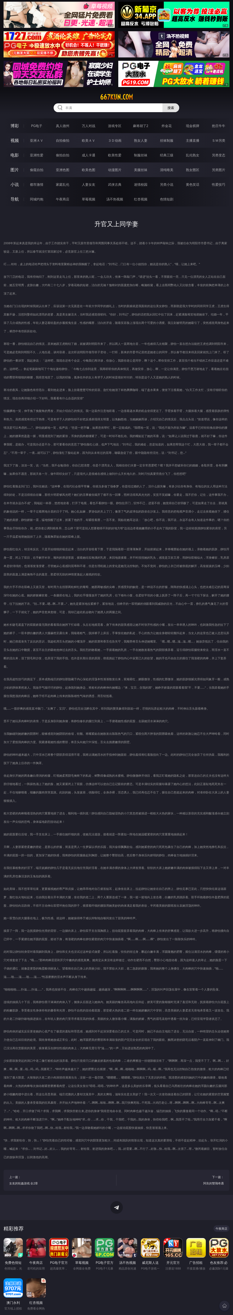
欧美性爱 (114, 155)
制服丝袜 (140, 155)
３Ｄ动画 (114, 140)
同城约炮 (36, 199)
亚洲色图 (62, 169)
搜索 (170, 107)
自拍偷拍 (62, 140)
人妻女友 (88, 184)
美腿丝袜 (140, 169)
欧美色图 (88, 169)
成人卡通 (88, 155)
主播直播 (192, 140)
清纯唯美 (166, 169)
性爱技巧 (218, 184)
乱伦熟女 (192, 155)
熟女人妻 (140, 140)
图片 (14, 170)
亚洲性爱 (36, 155)
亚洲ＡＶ (36, 140)
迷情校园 (140, 184)
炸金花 (167, 125)
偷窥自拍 (36, 169)
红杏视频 (140, 199)
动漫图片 (114, 169)
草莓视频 (88, 199)
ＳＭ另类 (218, 140)
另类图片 (218, 169)
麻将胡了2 (140, 125)
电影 (14, 155)
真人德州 (62, 125)
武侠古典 (114, 184)
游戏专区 (114, 125)
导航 (14, 199)
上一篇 (60, 1180)
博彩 (14, 126)
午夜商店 (62, 199)
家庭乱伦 (62, 184)
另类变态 (218, 155)
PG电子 (36, 125)
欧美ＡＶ (88, 140)
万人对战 (88, 125)
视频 (14, 140)
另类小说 (166, 184)
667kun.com (116, 97)
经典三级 (166, 155)
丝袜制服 (166, 140)
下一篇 (173, 1180)
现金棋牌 (192, 125)
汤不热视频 (114, 199)
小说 (14, 184)
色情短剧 (166, 199)
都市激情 (36, 184)
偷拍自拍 (62, 155)
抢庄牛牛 (218, 125)
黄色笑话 (192, 184)
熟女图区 (192, 169)
